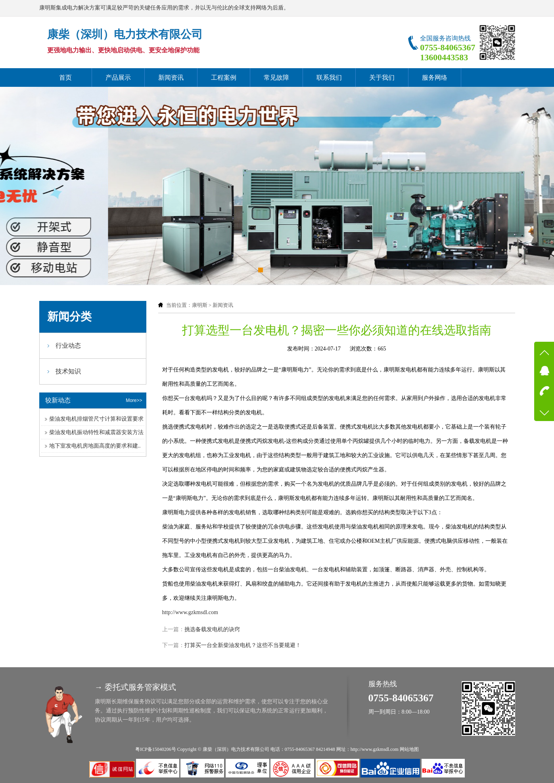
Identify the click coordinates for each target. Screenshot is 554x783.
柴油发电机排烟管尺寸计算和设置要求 (96, 419)
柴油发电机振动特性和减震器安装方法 (96, 432)
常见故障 (276, 77)
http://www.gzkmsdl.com (190, 612)
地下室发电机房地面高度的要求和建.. (95, 446)
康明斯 (199, 305)
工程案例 (223, 77)
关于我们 (382, 77)
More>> (134, 400)
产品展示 (118, 77)
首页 (65, 77)
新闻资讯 (171, 77)
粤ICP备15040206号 (155, 749)
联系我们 (329, 77)
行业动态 (68, 345)
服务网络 (434, 77)
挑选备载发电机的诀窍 (212, 629)
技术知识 (68, 371)
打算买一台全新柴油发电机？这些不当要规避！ (242, 645)
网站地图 (409, 749)
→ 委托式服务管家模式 (135, 687)
